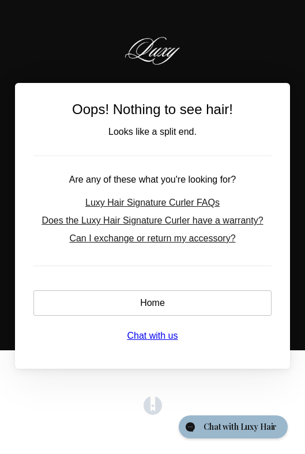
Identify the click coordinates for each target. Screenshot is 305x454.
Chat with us (152, 335)
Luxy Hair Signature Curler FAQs (152, 202)
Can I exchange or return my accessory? (152, 238)
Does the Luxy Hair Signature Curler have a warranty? (152, 220)
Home (152, 303)
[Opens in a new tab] (153, 412)
